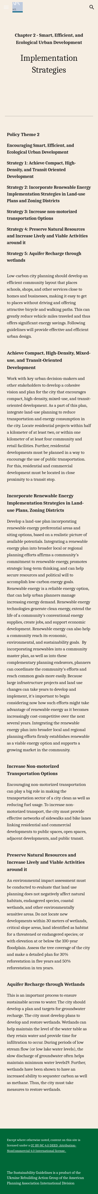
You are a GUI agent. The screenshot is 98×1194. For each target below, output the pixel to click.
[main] (49, 54)
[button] (6, 7)
